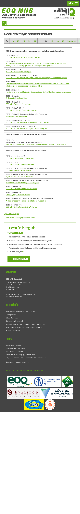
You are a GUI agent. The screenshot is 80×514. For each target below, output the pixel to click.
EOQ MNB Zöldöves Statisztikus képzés (21, 110)
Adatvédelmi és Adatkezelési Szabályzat (21, 312)
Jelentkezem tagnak (18, 259)
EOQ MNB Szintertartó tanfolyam (18, 104)
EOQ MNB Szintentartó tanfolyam (18, 72)
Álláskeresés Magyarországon (17, 362)
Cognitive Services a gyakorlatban (19, 170)
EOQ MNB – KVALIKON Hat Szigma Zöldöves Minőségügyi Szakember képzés (36, 78)
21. (40, 41)
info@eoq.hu (15, 287)
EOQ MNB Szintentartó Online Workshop (21, 158)
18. (57, 41)
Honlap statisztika (13, 331)
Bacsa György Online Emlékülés (18, 195)
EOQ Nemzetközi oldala (15, 352)
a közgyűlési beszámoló (34, 144)
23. (29, 41)
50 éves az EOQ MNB (14, 345)
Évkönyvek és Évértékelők (15, 348)
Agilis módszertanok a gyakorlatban (19, 177)
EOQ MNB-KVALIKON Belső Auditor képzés (23, 57)
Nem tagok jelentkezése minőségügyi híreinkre (24, 327)
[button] (73, 3)
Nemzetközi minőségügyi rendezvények (21, 355)
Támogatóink (11, 315)
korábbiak (71, 41)
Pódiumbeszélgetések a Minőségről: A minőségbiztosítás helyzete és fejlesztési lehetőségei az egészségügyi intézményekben (37, 85)
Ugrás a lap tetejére (11, 214)
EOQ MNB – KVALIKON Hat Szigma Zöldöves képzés (26, 128)
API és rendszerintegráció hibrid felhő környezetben (26, 201)
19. (52, 41)
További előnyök (16, 252)
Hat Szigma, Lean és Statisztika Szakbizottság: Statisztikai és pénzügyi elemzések (38, 92)
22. (35, 41)
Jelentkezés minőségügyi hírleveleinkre (19, 218)
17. (63, 41)
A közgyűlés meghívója (15, 144)
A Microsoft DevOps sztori (16, 116)
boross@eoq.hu (16, 297)
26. (12, 41)
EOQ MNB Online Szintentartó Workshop (21, 164)
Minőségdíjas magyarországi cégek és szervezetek (25, 324)
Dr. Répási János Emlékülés (16, 98)
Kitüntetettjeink (12, 318)
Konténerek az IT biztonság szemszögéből (22, 183)
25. (18, 41)
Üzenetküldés (10, 289)
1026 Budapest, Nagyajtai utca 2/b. (18, 282)
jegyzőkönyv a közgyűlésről (55, 144)
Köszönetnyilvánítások (14, 321)
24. (23, 41)
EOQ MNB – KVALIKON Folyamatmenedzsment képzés (27, 122)
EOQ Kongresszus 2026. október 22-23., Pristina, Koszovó (28, 358)
